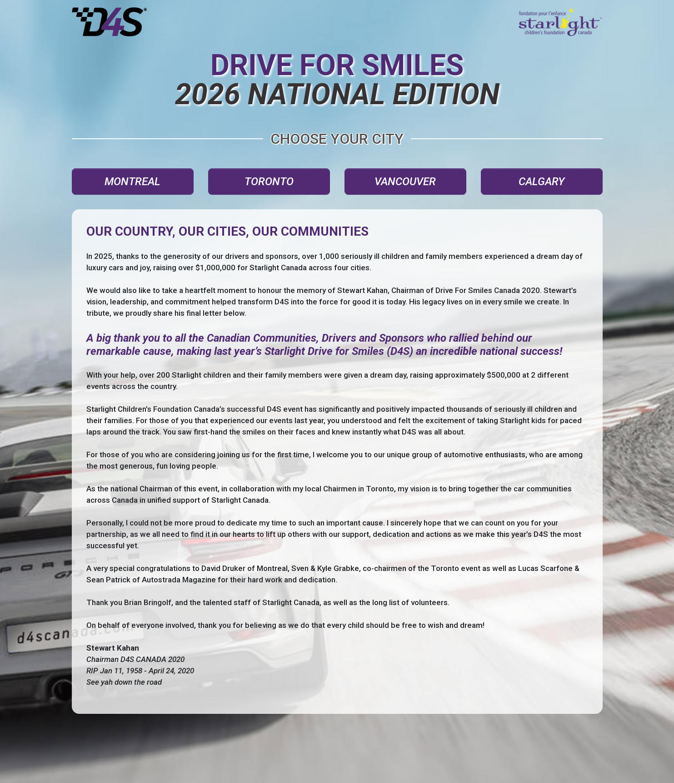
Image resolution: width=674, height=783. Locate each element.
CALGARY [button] (541, 181)
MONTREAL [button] (132, 181)
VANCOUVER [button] (405, 181)
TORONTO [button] (269, 181)
